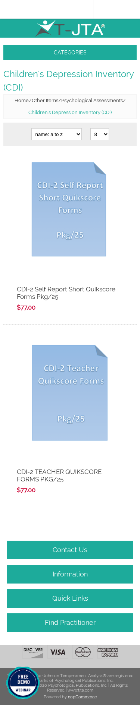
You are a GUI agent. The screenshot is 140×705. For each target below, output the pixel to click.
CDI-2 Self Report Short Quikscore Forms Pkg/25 (66, 292)
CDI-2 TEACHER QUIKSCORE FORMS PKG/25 (59, 475)
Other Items (45, 100)
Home (22, 100)
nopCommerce (82, 697)
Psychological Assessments (92, 100)
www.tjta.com (80, 690)
